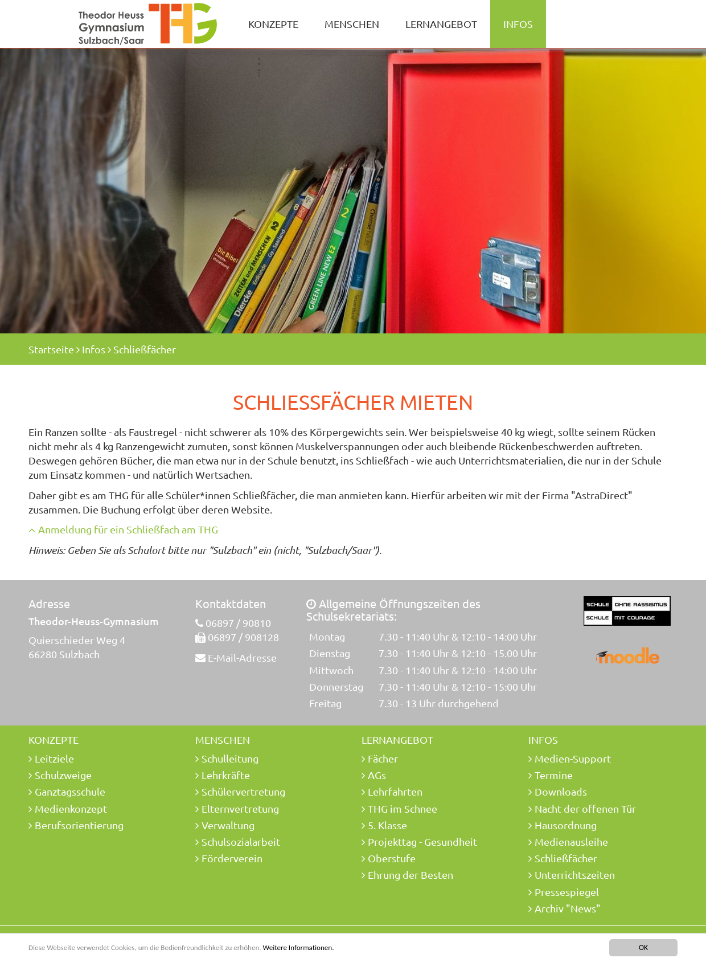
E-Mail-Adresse (242, 657)
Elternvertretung (240, 808)
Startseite (51, 349)
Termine (554, 775)
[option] (353, 190)
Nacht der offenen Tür (585, 808)
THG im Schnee (402, 808)
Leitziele (54, 758)
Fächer (383, 758)
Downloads (561, 791)
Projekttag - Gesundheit (422, 841)
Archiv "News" (568, 908)
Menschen (352, 24)
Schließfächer (144, 349)
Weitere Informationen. (309, 948)
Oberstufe (392, 858)
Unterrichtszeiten (575, 875)
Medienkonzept (71, 808)
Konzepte (273, 24)
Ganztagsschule (70, 791)
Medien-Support (573, 758)
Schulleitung (230, 758)
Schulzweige (63, 775)
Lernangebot (441, 24)
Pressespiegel (567, 892)
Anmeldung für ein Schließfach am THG (128, 529)
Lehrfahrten (395, 791)
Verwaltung (228, 825)
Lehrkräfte (226, 775)
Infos (518, 24)
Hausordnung (566, 825)
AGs (377, 775)
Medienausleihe (571, 841)
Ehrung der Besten (410, 875)
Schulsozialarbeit (241, 841)
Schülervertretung (243, 791)
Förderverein (232, 858)
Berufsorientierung (79, 825)
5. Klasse (387, 825)
